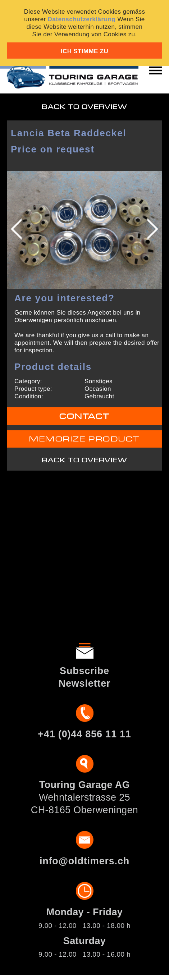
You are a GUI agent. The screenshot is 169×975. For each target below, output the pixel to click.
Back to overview (85, 107)
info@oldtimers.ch (84, 861)
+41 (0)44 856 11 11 (84, 734)
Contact (84, 416)
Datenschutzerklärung (82, 19)
